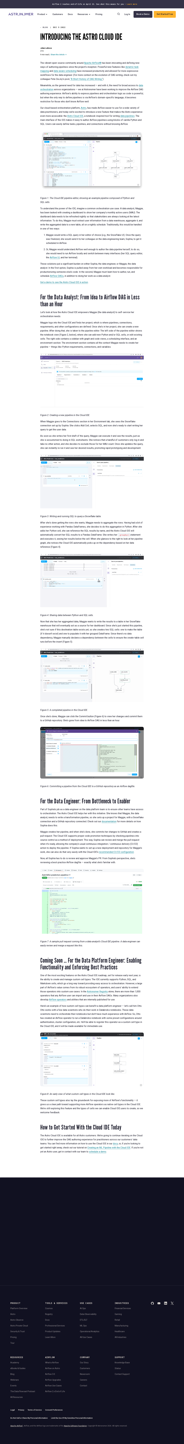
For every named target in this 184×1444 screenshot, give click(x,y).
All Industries (120, 1305)
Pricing (100, 14)
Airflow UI (55, 257)
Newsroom (85, 1342)
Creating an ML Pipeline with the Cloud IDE (108, 1147)
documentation (109, 821)
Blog (44, 27)
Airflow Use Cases (53, 1353)
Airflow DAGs (57, 275)
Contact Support (122, 1342)
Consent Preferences (54, 1378)
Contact (83, 1353)
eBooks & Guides (17, 1336)
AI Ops (83, 1276)
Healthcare (120, 1299)
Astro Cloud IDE (75, 116)
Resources (85, 14)
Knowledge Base (122, 1330)
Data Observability (88, 1282)
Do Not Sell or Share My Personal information (29, 1386)
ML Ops (83, 1293)
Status (118, 1336)
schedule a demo (97, 1151)
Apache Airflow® (92, 63)
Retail (117, 1287)
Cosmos (49, 1276)
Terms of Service (35, 1378)
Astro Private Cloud (19, 1293)
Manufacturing (121, 1293)
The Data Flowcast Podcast (22, 1359)
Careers (83, 1347)
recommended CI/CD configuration (116, 852)
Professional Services (55, 1293)
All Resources (16, 1365)
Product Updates (52, 1299)
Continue (116, 1212)
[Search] (118, 14)
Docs (71, 14)
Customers (59, 14)
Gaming (118, 1282)
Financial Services (123, 1276)
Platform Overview (18, 1276)
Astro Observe (16, 1287)
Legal (12, 1378)
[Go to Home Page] (21, 14)
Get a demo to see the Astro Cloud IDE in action (64, 282)
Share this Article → (59, 55)
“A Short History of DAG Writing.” (86, 79)
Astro (83, 108)
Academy (14, 1330)
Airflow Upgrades (53, 1347)
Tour (12, 1310)
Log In (127, 14)
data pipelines (127, 116)
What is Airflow (52, 1330)
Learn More (50, 1305)
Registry (49, 1282)
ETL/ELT (83, 1287)
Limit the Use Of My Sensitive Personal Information (72, 1386)
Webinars (14, 1347)
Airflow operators (58, 999)
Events (13, 1353)
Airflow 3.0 (50, 1342)
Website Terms (71, 1227)
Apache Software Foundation (75, 1393)
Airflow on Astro (52, 1336)
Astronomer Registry (97, 991)
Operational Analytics (89, 1299)
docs (115, 1143)
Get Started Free (164, 14)
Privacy (21, 1378)
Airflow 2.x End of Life (55, 1359)
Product (44, 14)
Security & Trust (17, 1299)
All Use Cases (86, 1305)
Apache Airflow (16, 1393)
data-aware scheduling (65, 71)
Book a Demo (142, 14)
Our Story (84, 1330)
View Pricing (153, 1220)
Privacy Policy (59, 1227)
